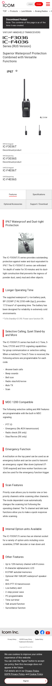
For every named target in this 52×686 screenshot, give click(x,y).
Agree (26, 681)
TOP (5, 11)
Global (38, 4)
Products (14, 11)
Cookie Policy (39, 639)
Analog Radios (41, 11)
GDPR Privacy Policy (25, 639)
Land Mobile (26, 11)
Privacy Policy (12, 639)
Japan (30, 4)
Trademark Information (26, 642)
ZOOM (44, 117)
